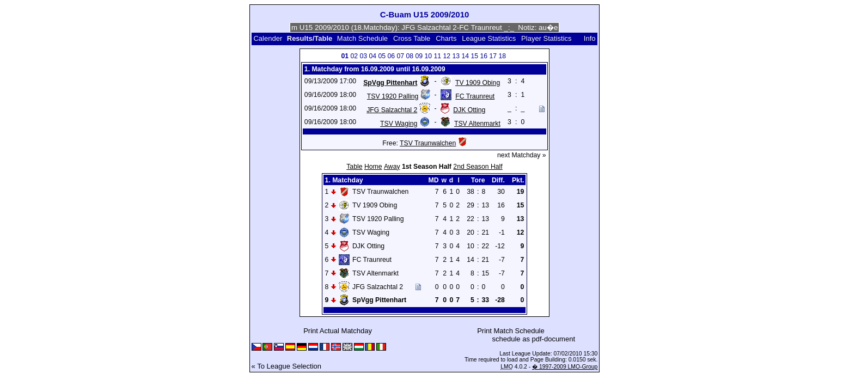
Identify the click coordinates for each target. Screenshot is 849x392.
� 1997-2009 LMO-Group (564, 367)
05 (382, 56)
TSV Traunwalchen (428, 143)
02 (354, 56)
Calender (267, 38)
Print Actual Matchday (337, 331)
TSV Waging (398, 123)
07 (400, 56)
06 (391, 56)
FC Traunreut (474, 96)
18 (502, 56)
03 (363, 56)
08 (409, 56)
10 (428, 56)
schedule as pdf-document (533, 339)
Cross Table (411, 38)
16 (483, 56)
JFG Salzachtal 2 (392, 110)
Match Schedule (362, 38)
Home (373, 166)
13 (456, 56)
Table (354, 166)
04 (372, 56)
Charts (446, 38)
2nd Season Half (477, 166)
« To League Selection (286, 366)
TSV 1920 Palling (392, 96)
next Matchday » (521, 155)
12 (446, 56)
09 (419, 56)
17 (493, 56)
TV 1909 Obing (477, 83)
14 (465, 56)
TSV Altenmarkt (477, 123)
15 (474, 56)
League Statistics (489, 38)
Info (590, 38)
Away (392, 166)
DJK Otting (469, 110)
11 (437, 56)
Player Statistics (546, 38)
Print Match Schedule (511, 331)
